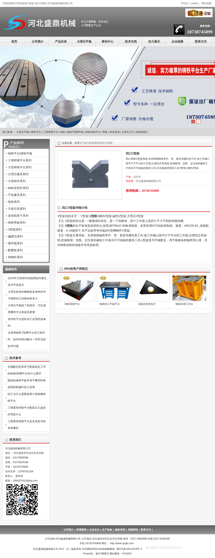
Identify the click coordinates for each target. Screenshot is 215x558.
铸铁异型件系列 (18, 188)
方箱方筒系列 (17, 208)
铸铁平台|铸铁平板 (20, 153)
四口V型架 (107, 142)
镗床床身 (115, 132)
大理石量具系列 (18, 174)
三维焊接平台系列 (19, 160)
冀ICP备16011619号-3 (129, 549)
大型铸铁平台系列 (19, 167)
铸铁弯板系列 (17, 222)
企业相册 (177, 41)
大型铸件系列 (17, 181)
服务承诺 (120, 529)
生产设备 (107, 529)
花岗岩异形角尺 (147, 304)
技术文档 (131, 41)
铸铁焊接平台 (72, 304)
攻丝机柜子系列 (18, 215)
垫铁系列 (14, 201)
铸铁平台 (36, 132)
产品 (83, 142)
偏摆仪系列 (15, 236)
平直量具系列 (17, 195)
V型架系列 (93, 142)
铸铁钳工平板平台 (110, 304)
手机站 (184, 3)
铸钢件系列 (15, 257)
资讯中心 (107, 41)
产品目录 (61, 41)
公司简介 (37, 41)
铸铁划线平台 (93, 132)
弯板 (105, 132)
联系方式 (201, 41)
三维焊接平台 (50, 132)
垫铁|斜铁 (141, 132)
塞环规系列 (15, 243)
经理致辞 (81, 529)
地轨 (62, 132)
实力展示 (154, 41)
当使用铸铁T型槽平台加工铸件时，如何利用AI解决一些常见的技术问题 (27, 339)
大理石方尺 (128, 132)
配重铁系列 (15, 250)
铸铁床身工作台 (184, 304)
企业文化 (94, 529)
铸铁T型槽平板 (75, 132)
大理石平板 (84, 41)
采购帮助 (133, 529)
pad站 (194, 3)
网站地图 (206, 3)
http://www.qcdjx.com (122, 543)
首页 (14, 41)
